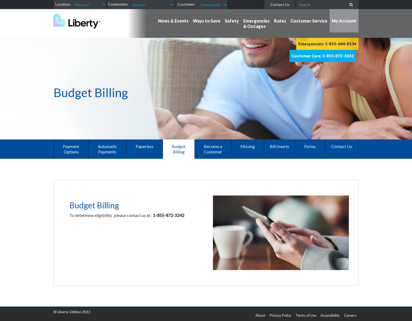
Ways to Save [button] (206, 20)
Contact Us (279, 4)
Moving (248, 146)
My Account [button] (344, 20)
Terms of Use (306, 315)
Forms (310, 146)
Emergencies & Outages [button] (256, 23)
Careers (350, 315)
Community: (118, 4)
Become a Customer (213, 149)
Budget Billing (178, 149)
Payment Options (71, 149)
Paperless (145, 146)
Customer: (186, 4)
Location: (63, 4)
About (260, 315)
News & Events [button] (173, 20)
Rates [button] (280, 20)
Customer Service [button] (309, 20)
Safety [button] (232, 20)
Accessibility (330, 315)
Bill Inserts (279, 146)
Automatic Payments (107, 149)
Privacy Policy (280, 315)
